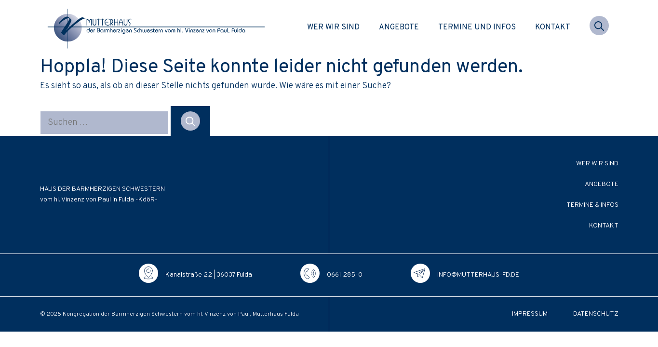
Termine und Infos (477, 27)
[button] (599, 27)
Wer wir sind (333, 27)
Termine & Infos (592, 205)
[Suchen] (190, 121)
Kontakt (552, 27)
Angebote (399, 27)
